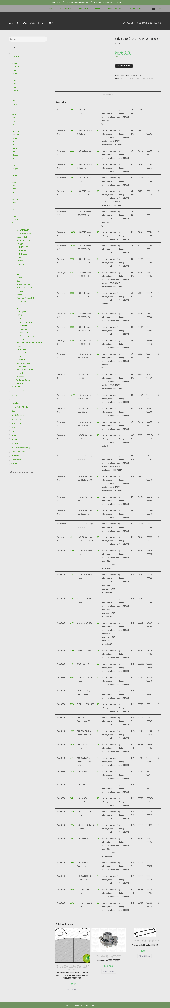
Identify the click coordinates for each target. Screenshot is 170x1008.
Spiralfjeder (15, 443)
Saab (83, 968)
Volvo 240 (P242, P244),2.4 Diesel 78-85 (149, 23)
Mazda (14, 145)
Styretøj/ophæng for (23, 366)
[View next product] (159, 38)
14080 (72, 523)
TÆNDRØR (15, 455)
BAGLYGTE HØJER (22, 230)
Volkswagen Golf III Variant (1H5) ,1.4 (145, 945)
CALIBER (19, 274)
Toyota (14, 213)
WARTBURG (16, 387)
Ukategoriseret (16, 460)
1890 (72, 130)
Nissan (14, 162)
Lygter (13, 427)
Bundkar (19, 271)
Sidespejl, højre (21, 349)
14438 (72, 771)
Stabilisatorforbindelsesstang (20, 447)
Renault (15, 175)
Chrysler (15, 80)
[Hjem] (124, 23)
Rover (14, 179)
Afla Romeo (59, 966)
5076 (72, 574)
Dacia (14, 87)
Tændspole (19, 373)
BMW (74, 966)
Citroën (14, 84)
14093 (72, 408)
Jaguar (14, 114)
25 (98, 109)
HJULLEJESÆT (21, 301)
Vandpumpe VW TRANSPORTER (108, 960)
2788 (72, 650)
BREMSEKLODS (67, 966)
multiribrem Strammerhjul (25, 339)
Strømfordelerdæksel (23, 363)
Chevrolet (15, 77)
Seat (131, 940)
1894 (72, 164)
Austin (14, 63)
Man (13, 141)
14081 (72, 455)
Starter (18, 356)
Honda (14, 104)
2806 (72, 704)
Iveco (14, 111)
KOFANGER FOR (16, 423)
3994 (72, 825)
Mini (13, 151)
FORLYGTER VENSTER (24, 288)
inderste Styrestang (17, 415)
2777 (72, 623)
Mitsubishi (15, 155)
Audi (97, 955)
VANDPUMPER (108, 955)
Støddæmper (20, 359)
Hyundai (15, 107)
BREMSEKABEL (21, 250)
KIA (13, 121)
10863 (72, 232)
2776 (72, 598)
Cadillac (15, 73)
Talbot (14, 209)
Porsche (69, 968)
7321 (71, 758)
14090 (72, 374)
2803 (72, 731)
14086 (72, 510)
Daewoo (15, 90)
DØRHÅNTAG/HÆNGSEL (19, 407)
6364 (72, 340)
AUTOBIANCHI (17, 67)
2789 (72, 717)
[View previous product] (155, 38)
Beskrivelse (108, 94)
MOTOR (126, 78)
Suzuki (14, 206)
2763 (72, 550)
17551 (71, 838)
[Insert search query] (28, 39)
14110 (71, 476)
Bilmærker (15, 53)
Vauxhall (15, 219)
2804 (72, 744)
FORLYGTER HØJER (23, 284)
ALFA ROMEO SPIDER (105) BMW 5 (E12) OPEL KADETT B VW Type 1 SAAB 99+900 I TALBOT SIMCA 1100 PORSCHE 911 (72, 975)
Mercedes (15, 148)
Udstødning (20, 376)
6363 (72, 327)
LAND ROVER (16, 131)
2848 (72, 903)
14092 (72, 422)
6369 (72, 259)
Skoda (152, 940)
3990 (72, 811)
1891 (71, 177)
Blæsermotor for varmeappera (21, 391)
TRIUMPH (15, 216)
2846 (72, 889)
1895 (72, 109)
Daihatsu (15, 94)
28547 (72, 395)
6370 (72, 211)
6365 (72, 313)
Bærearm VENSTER (23, 240)
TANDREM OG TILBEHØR (24, 370)
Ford (13, 101)
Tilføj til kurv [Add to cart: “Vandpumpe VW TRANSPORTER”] (108, 971)
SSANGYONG (16, 199)
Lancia (14, 128)
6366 (72, 293)
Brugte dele (15, 403)
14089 (72, 354)
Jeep (14, 118)
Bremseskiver (20, 261)
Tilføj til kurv (123, 66)
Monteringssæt (21, 311)
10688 (72, 245)
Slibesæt (137, 78)
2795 (72, 677)
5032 (72, 151)
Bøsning (14, 395)
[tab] (108, 95)
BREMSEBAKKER (22, 247)
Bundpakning (24, 319)
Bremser (14, 399)
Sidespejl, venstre (21, 353)
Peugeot (15, 168)
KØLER (18, 308)
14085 (72, 435)
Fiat (13, 97)
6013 (72, 862)
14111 (71, 537)
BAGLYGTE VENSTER (23, 233)
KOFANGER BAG (16, 419)
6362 (72, 272)
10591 (72, 191)
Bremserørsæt (21, 257)
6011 (71, 798)
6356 (72, 785)
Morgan (14, 158)
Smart (14, 196)
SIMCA (14, 189)
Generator (19, 294)
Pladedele (14, 435)
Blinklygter (19, 244)
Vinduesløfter (20, 383)
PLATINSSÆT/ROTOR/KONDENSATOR (29, 342)
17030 (72, 664)
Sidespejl (19, 346)
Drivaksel (19, 277)
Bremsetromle (21, 264)
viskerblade (15, 464)
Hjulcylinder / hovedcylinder (25, 298)
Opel (87, 966)
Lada (14, 124)
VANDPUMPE (117, 957)
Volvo (148, 78)
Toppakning (24, 329)
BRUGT (18, 267)
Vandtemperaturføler (23, 380)
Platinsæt (14, 439)
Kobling (18, 305)
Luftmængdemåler (26, 322)
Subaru (14, 202)
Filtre (18, 281)
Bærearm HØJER (22, 237)
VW (152, 78)
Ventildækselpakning (144, 940)
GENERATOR (20, 291)
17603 (72, 876)
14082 (72, 497)
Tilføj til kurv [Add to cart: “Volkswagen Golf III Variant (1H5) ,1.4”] (144, 956)
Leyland (14, 138)
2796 (72, 691)
